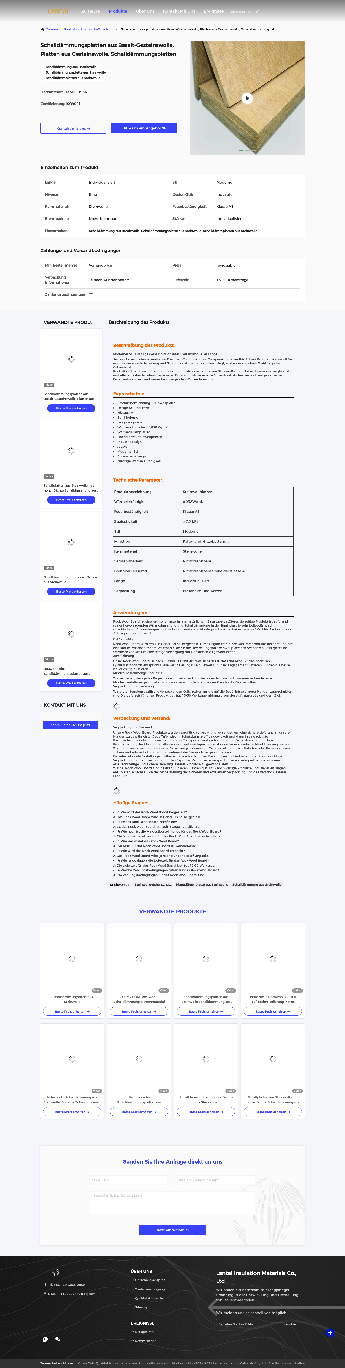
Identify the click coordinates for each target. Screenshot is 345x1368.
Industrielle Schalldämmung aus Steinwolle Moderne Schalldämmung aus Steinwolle (72, 1100)
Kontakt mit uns (179, 11)
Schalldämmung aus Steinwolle (256, 885)
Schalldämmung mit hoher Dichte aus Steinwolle (206, 1099)
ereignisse (214, 11)
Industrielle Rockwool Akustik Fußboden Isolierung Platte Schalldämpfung (273, 999)
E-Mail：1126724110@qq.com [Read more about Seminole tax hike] (69, 1294)
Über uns (145, 11)
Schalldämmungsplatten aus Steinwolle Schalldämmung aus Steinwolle (206, 999)
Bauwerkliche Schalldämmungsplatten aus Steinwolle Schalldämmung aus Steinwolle (139, 1100)
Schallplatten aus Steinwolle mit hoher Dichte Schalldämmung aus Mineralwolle (70, 490)
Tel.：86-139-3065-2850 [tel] (64, 1285)
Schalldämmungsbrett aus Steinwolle (72, 999)
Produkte (118, 11)
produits (70, 29)
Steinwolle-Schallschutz (99, 29)
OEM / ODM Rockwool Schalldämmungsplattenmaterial (139, 999)
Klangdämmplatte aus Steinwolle (202, 885)
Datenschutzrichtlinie (56, 1363)
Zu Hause (90, 11)
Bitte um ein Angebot (144, 128)
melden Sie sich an (290, 1324)
